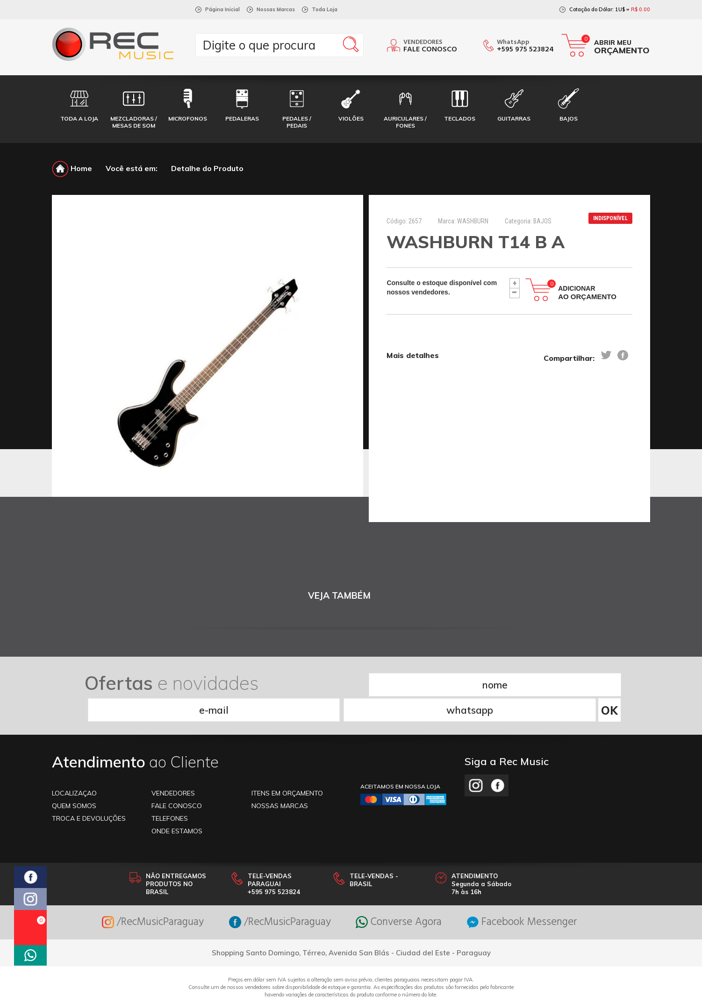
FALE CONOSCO (176, 779)
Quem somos (74, 779)
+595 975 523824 (525, 49)
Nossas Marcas (276, 9)
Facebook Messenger (531, 896)
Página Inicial (222, 9)
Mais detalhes (413, 355)
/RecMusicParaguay (143, 896)
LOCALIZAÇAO (74, 767)
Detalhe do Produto (207, 168)
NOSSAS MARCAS (279, 779)
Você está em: (132, 168)
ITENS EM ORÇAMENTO (287, 767)
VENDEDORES (173, 767)
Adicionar (587, 293)
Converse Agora (402, 896)
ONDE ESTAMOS (176, 805)
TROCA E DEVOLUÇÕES (89, 792)
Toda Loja (324, 9)
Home (72, 168)
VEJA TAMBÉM (339, 595)
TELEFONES (169, 792)
